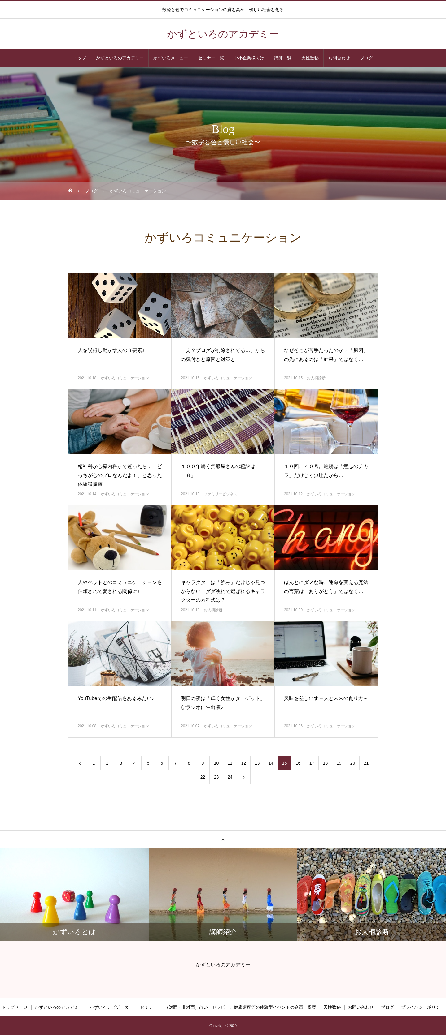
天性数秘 (310, 58)
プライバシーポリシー (422, 1007)
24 (230, 777)
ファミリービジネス (220, 494)
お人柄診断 (316, 378)
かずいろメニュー (170, 58)
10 (216, 763)
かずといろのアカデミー (120, 58)
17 (311, 763)
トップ (79, 58)
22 (202, 777)
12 (243, 763)
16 (298, 763)
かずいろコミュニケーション (125, 378)
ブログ (366, 58)
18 (325, 763)
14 (271, 763)
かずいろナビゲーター (111, 1007)
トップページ (15, 1007)
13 (257, 763)
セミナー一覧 (211, 58)
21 (366, 763)
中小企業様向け (249, 58)
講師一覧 (282, 58)
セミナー (148, 1007)
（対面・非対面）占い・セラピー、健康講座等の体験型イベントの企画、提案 (240, 1007)
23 (216, 777)
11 (230, 763)
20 (352, 763)
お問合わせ (339, 58)
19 (339, 763)
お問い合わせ (361, 1007)
